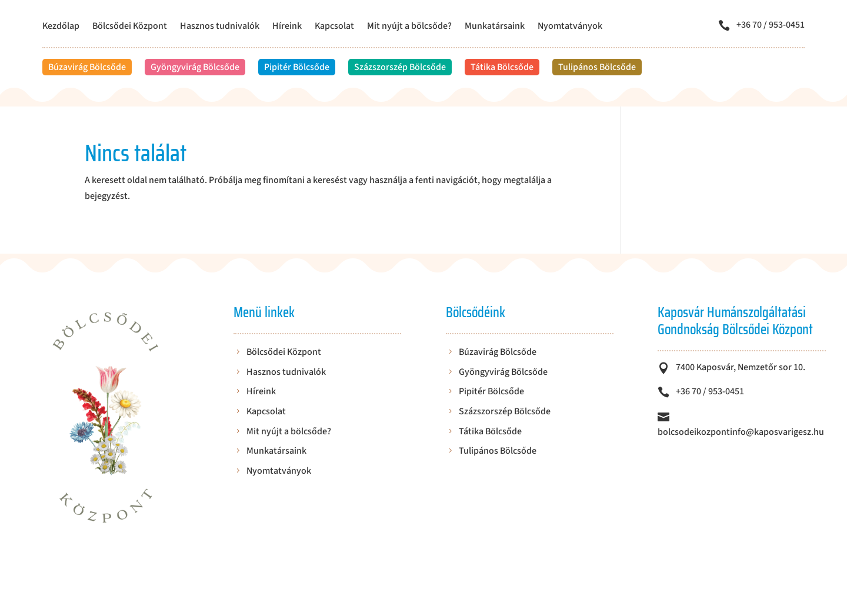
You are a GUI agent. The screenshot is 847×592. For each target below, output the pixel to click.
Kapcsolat (334, 27)
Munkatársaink (495, 27)
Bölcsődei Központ (129, 27)
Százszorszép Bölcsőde (400, 67)
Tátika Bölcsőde (502, 67)
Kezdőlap (60, 27)
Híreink (287, 27)
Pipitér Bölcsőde (296, 67)
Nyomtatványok (570, 27)
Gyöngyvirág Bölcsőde (195, 67)
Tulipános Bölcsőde (597, 67)
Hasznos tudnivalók (219, 27)
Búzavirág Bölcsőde (87, 67)
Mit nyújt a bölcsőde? (409, 27)
